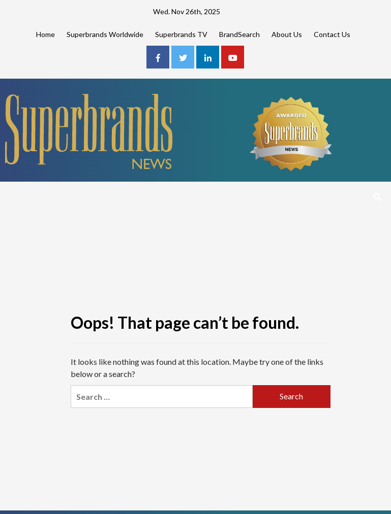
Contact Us (332, 34)
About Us (287, 34)
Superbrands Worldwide (105, 34)
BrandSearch (239, 34)
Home (45, 34)
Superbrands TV (181, 34)
